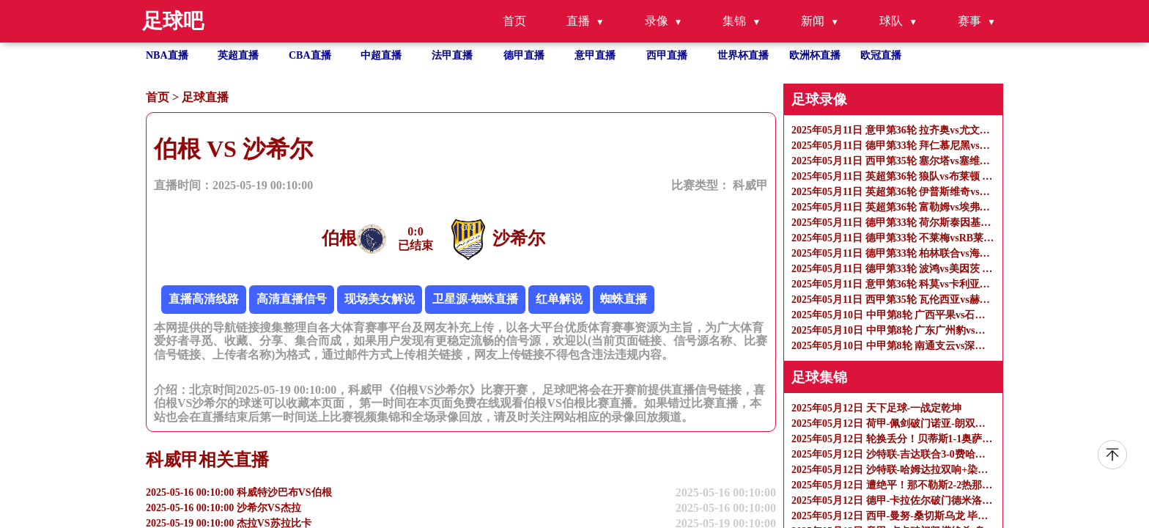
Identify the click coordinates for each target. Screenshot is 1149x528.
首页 (514, 21)
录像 (656, 21)
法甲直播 (452, 55)
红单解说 (559, 299)
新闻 (812, 21)
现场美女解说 (379, 299)
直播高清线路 (204, 299)
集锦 (734, 21)
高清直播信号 (291, 299)
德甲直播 (523, 55)
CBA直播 (310, 55)
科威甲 (750, 185)
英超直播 (238, 55)
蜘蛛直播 (623, 299)
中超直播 (381, 55)
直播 (578, 21)
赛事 (969, 21)
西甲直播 (666, 55)
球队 (891, 21)
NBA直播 (167, 55)
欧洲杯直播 (814, 55)
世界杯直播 (743, 55)
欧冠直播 (880, 55)
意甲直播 (595, 55)
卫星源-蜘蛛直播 (475, 299)
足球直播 (205, 97)
